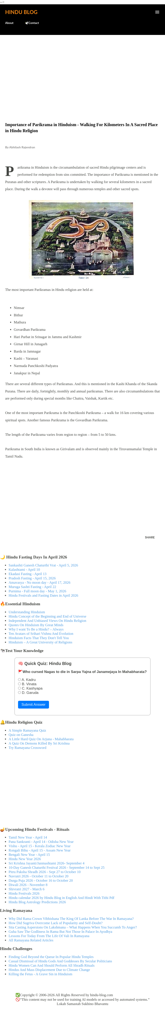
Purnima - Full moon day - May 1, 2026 (37, 591)
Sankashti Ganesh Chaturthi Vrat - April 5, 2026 (43, 565)
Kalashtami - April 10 (24, 570)
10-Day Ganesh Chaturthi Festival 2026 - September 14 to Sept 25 (57, 868)
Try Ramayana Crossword (27, 748)
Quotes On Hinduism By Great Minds (36, 625)
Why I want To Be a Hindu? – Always (36, 629)
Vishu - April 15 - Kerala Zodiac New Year (39, 846)
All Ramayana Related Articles (31, 940)
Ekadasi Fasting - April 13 (27, 574)
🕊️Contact (32, 23)
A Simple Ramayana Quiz (27, 730)
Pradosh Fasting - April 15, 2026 (32, 578)
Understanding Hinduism (27, 612)
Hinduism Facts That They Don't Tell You (39, 638)
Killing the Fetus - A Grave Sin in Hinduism (40, 974)
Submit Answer (33, 705)
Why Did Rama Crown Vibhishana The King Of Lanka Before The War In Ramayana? (71, 919)
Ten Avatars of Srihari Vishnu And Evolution (41, 634)
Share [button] (150, 537)
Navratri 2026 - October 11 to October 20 (39, 876)
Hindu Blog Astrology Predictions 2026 (37, 902)
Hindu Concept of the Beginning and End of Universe (47, 616)
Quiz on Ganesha (21, 735)
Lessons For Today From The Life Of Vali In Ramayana (49, 936)
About (9, 23)
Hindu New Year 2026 (25, 859)
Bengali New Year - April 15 (29, 855)
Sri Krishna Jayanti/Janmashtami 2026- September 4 (46, 863)
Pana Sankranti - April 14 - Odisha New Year (41, 842)
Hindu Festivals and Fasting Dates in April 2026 (43, 595)
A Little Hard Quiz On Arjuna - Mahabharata (41, 739)
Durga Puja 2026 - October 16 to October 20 (41, 880)
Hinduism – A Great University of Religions (40, 642)
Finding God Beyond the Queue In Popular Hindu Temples (51, 957)
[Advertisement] (82, 69)
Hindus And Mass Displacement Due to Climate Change (49, 970)
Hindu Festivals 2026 (24, 893)
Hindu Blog (21, 12)
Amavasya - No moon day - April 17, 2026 (39, 582)
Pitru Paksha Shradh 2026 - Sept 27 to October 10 (45, 872)
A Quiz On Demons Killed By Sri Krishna (39, 743)
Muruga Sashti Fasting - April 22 (32, 587)
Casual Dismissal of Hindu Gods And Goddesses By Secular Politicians (60, 961)
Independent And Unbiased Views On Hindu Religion (47, 621)
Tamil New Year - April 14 (28, 837)
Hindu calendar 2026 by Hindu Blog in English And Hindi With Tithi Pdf (61, 898)
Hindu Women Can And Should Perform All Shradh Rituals (52, 965)
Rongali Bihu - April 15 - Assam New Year (40, 850)
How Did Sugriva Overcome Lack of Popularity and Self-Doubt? (55, 923)
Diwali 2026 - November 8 (28, 885)
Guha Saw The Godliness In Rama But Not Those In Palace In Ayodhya (60, 932)
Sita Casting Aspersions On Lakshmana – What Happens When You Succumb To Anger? (73, 927)
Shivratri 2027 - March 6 (26, 889)
